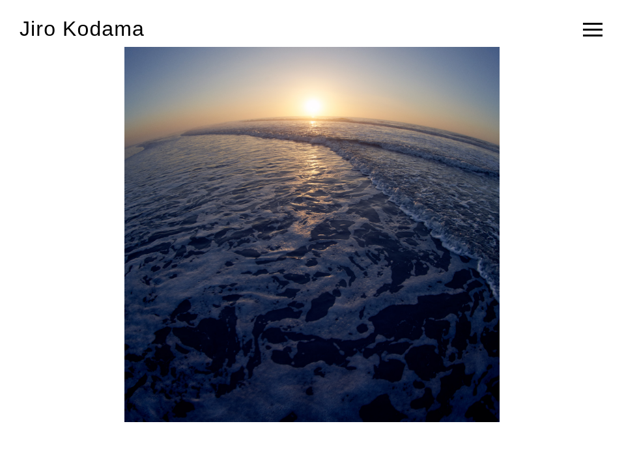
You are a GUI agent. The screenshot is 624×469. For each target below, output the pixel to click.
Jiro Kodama (82, 28)
